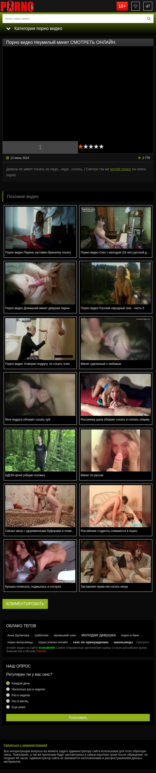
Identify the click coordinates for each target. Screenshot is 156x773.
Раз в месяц (20, 701)
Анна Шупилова (18, 635)
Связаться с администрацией (25, 745)
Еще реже (18, 707)
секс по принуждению (91, 642)
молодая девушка (98, 635)
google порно (120, 169)
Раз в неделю (21, 695)
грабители (42, 635)
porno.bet (24, 6)
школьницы (123, 642)
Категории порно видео (34, 28)
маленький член (65, 635)
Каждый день (21, 683)
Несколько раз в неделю (28, 689)
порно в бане (130, 635)
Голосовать (78, 718)
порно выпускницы (20, 642)
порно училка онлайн (53, 642)
